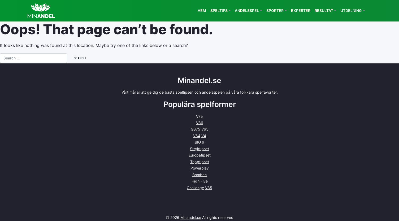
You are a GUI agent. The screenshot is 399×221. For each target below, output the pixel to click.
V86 (199, 122)
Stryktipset (199, 148)
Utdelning (351, 10)
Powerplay (199, 168)
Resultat (324, 10)
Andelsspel (247, 10)
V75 (199, 116)
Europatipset (200, 155)
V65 (205, 129)
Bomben (199, 174)
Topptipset (199, 161)
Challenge (195, 187)
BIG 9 (199, 142)
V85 (208, 187)
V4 (203, 135)
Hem (202, 10)
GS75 (195, 129)
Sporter (275, 10)
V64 (196, 135)
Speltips (219, 10)
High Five (200, 181)
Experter (300, 10)
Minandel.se (190, 217)
